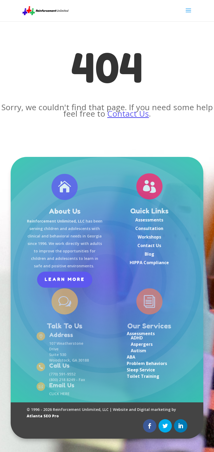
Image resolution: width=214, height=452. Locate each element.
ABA (131, 357)
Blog (149, 254)
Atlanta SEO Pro (43, 415)
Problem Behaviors (147, 363)
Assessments (149, 220)
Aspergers (142, 344)
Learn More (65, 279)
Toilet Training (143, 376)
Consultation (149, 228)
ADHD (137, 338)
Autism (138, 351)
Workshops (149, 237)
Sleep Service (141, 370)
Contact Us (128, 113)
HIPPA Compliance (149, 262)
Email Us (61, 385)
